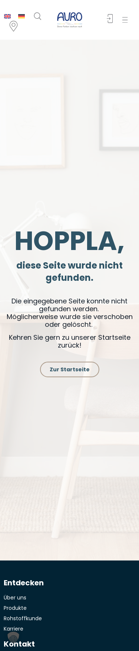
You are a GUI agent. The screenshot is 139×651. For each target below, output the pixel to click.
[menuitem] (7, 16)
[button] (126, 19)
